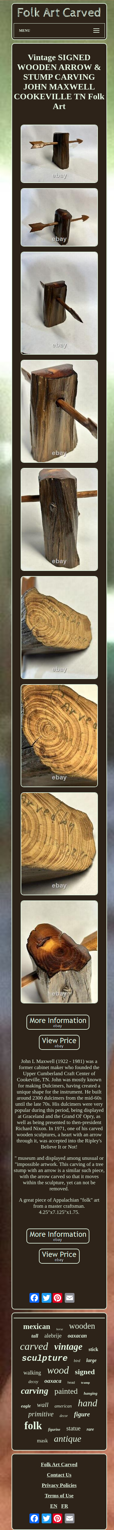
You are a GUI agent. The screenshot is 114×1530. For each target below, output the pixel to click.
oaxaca (52, 1381)
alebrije (53, 1335)
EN (53, 1506)
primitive (41, 1414)
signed (85, 1372)
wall (42, 1404)
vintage (68, 1346)
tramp (85, 1382)
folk (33, 1426)
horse (59, 1329)
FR (64, 1506)
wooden (82, 1326)
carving (34, 1391)
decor (64, 1416)
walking (32, 1373)
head (71, 1382)
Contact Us (59, 1475)
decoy (33, 1381)
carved (34, 1346)
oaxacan (77, 1336)
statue (73, 1428)
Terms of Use (59, 1496)
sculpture (44, 1358)
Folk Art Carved (59, 1464)
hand (87, 1402)
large (91, 1360)
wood (58, 1370)
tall (34, 1336)
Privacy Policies (59, 1485)
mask (42, 1441)
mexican (36, 1326)
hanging (90, 1393)
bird (77, 1360)
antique (67, 1438)
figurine (54, 1429)
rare (90, 1429)
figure (82, 1414)
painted (66, 1391)
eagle (26, 1406)
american (63, 1406)
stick (93, 1349)
